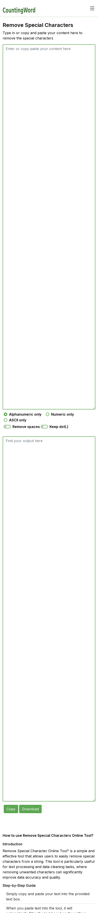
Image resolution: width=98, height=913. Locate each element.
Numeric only (62, 414)
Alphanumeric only (25, 414)
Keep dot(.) (59, 426)
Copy (11, 808)
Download (30, 808)
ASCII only (17, 420)
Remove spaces (26, 426)
